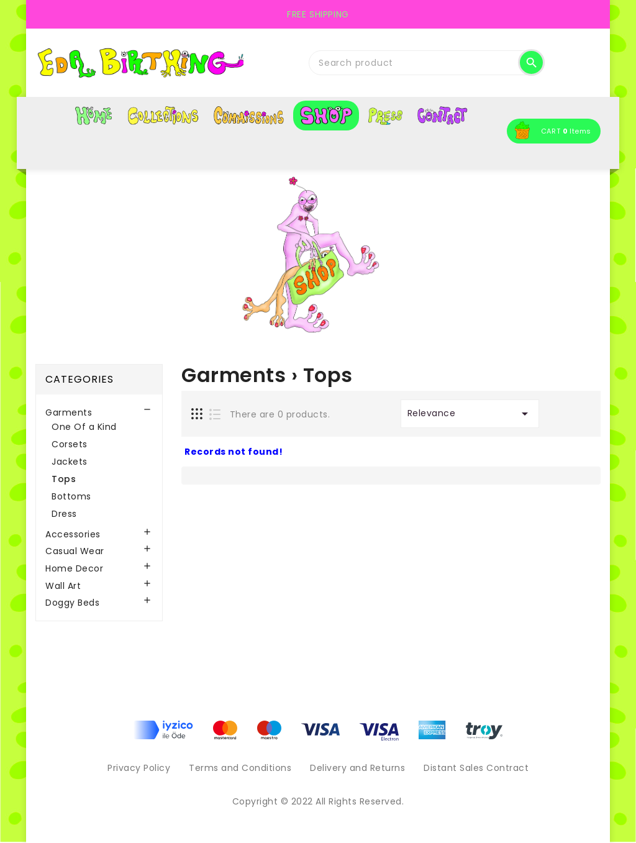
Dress (64, 514)
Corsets (70, 444)
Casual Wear (74, 551)
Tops (64, 479)
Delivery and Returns (357, 768)
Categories (79, 379)
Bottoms (71, 496)
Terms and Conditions (240, 768)
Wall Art (63, 586)
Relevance (469, 413)
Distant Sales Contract (476, 768)
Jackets (70, 461)
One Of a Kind (84, 427)
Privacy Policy (138, 768)
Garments (68, 413)
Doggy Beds (72, 603)
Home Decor (74, 569)
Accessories (73, 534)
